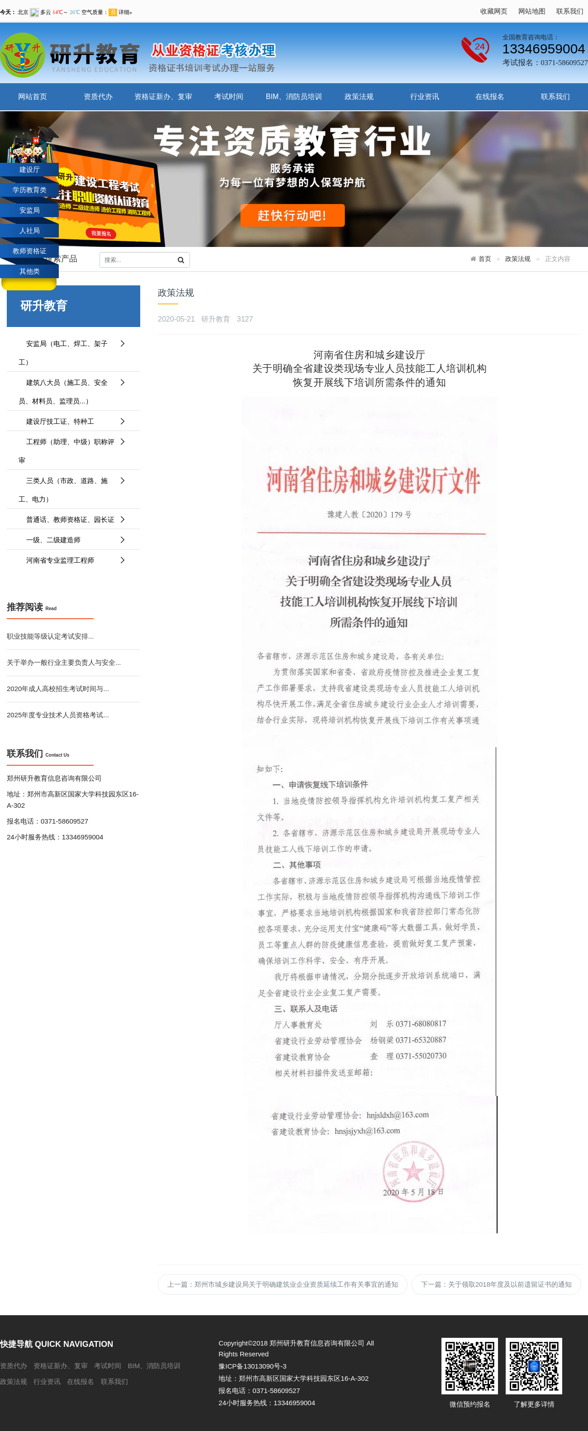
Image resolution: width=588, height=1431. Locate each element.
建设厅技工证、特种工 (72, 421)
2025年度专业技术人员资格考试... (58, 715)
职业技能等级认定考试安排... (50, 636)
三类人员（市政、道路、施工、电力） (72, 487)
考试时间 (228, 96)
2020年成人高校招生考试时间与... (58, 688)
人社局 (29, 230)
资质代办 (98, 96)
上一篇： (282, 1284)
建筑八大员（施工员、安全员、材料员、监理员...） (72, 389)
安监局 (29, 210)
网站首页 (32, 96)
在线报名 (489, 96)
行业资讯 (424, 96)
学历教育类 (30, 190)
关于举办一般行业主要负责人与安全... (64, 662)
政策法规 (359, 96)
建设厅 (29, 169)
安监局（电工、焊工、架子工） (72, 350)
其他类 (29, 271)
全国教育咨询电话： (531, 37)
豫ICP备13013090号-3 (252, 1366)
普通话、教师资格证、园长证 (72, 519)
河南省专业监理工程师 (72, 560)
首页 (485, 258)
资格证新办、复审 (163, 96)
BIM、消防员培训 (294, 96)
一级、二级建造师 (72, 540)
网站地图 (531, 11)
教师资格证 (30, 251)
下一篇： (496, 1284)
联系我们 (569, 11)
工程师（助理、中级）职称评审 (72, 448)
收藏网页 (493, 11)
